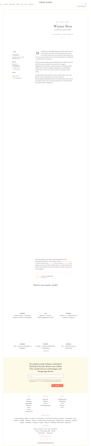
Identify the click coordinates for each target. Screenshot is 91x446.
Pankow (34, 420)
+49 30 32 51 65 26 (15, 76)
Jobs (49, 431)
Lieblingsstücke (62, 399)
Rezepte (62, 405)
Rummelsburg (51, 420)
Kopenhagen (17, 6)
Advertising (43, 431)
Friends (53, 431)
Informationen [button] (45, 425)
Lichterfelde (68, 418)
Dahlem (26, 418)
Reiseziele (45, 399)
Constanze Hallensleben (57, 34)
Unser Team (47, 429)
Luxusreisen (14, 3)
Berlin (6, 6)
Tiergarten (35, 422)
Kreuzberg (55, 418)
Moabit (16, 420)
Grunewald (48, 418)
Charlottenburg (19, 418)
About (35, 429)
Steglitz (22, 422)
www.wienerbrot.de (17, 78)
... (12, 74)
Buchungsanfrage (45, 405)
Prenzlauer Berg (41, 420)
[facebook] (41, 439)
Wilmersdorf (60, 422)
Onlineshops (62, 401)
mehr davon (46, 350)
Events (37, 431)
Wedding (53, 422)
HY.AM (52, 442)
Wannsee (47, 422)
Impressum (50, 433)
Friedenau (32, 418)
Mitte (74, 418)
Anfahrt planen (16, 69)
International (36, 6)
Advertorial (62, 37)
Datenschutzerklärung (39, 381)
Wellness (45, 401)
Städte (7, 3)
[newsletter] (50, 439)
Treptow (41, 422)
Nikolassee (28, 420)
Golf (62, 403)
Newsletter (54, 429)
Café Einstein (66, 263)
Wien (27, 6)
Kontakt (40, 429)
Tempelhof (28, 422)
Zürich (31, 6)
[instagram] (44, 439)
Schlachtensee (60, 420)
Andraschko (51, 263)
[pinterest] (47, 439)
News (62, 407)
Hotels (45, 403)
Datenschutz (41, 433)
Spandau (74, 420)
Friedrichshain (40, 418)
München (23, 6)
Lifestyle (22, 3)
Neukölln (21, 420)
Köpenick (61, 418)
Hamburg (11, 6)
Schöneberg (68, 420)
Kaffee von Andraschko (66, 261)
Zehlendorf (68, 422)
